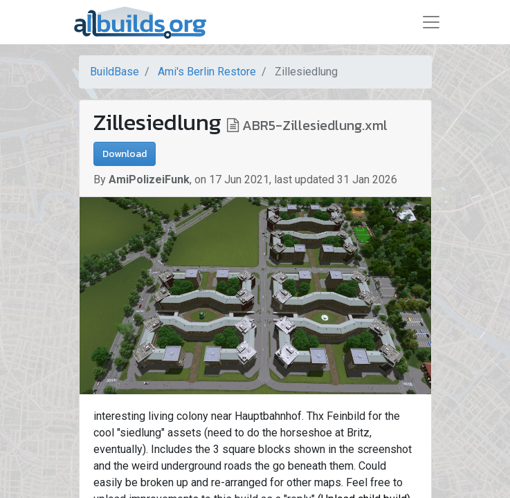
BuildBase (114, 71)
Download (124, 154)
